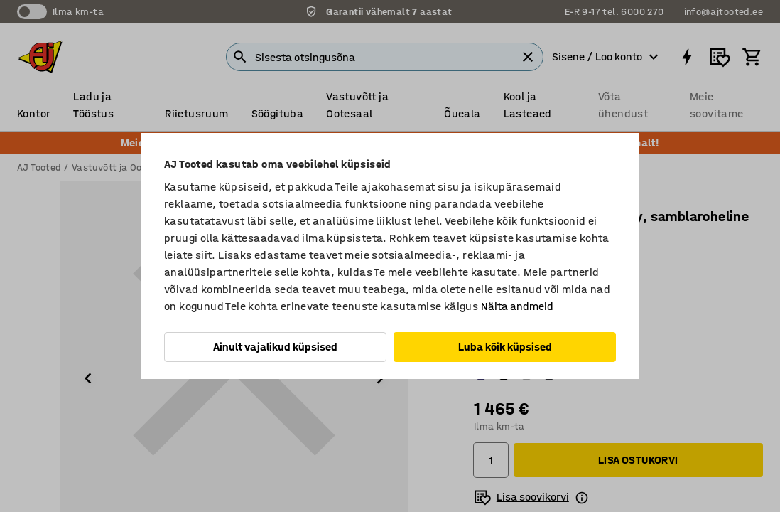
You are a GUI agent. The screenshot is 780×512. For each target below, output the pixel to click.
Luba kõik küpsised (505, 346)
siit (203, 255)
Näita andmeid (517, 306)
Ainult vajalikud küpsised (275, 346)
